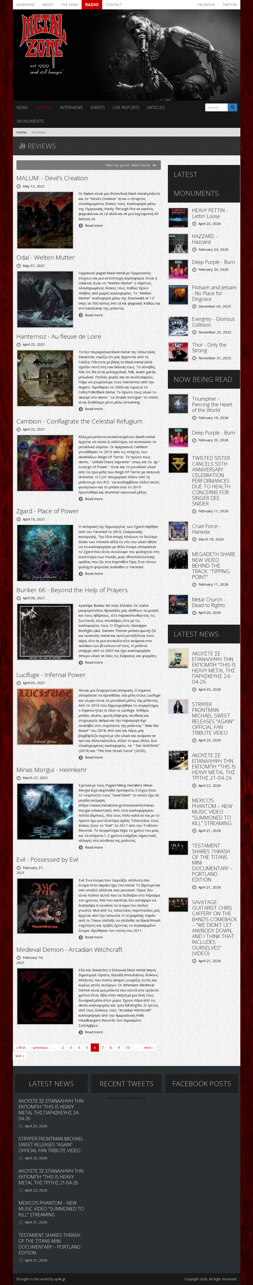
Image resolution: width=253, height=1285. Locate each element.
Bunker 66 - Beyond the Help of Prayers (72, 590)
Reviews (43, 107)
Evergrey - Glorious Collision (213, 321)
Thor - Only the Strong (209, 347)
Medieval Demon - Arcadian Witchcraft (69, 949)
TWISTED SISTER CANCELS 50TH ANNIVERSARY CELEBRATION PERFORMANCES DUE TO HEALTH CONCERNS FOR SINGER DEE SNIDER (211, 480)
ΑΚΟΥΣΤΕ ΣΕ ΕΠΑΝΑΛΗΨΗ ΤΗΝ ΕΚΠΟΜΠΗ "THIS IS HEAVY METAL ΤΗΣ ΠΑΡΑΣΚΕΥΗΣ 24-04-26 (214, 667)
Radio (92, 4)
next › (149, 1047)
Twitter (230, 4)
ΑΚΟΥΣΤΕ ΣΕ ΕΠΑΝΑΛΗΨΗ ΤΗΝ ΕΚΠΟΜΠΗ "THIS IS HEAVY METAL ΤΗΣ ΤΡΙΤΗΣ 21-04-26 (214, 766)
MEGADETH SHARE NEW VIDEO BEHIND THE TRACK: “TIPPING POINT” (213, 565)
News (22, 107)
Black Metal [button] (144, 165)
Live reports (126, 107)
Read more (94, 225)
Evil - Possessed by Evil (47, 859)
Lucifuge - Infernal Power (51, 674)
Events (98, 107)
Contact (114, 4)
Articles (156, 107)
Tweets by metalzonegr (126, 1097)
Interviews (71, 107)
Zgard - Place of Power (47, 511)
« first (21, 1047)
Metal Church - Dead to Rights (209, 602)
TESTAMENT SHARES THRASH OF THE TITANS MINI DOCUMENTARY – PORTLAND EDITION (49, 1244)
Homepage (25, 4)
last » (20, 1055)
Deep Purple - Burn (213, 261)
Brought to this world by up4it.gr (40, 1279)
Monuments (30, 121)
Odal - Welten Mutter (45, 257)
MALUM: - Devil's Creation (52, 178)
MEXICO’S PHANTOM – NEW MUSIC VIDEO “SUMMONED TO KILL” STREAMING (212, 812)
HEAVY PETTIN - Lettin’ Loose (210, 213)
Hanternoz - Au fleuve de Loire (58, 336)
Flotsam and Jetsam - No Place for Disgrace (214, 293)
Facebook (206, 4)
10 (128, 1047)
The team (69, 4)
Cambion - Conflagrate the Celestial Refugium (79, 421)
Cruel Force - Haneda (206, 528)
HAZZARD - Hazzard (204, 238)
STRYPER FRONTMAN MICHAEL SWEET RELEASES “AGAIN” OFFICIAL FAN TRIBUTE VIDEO (213, 718)
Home (21, 132)
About (48, 4)
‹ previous (39, 1047)
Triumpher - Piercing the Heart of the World (212, 404)
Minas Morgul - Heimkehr (51, 769)
